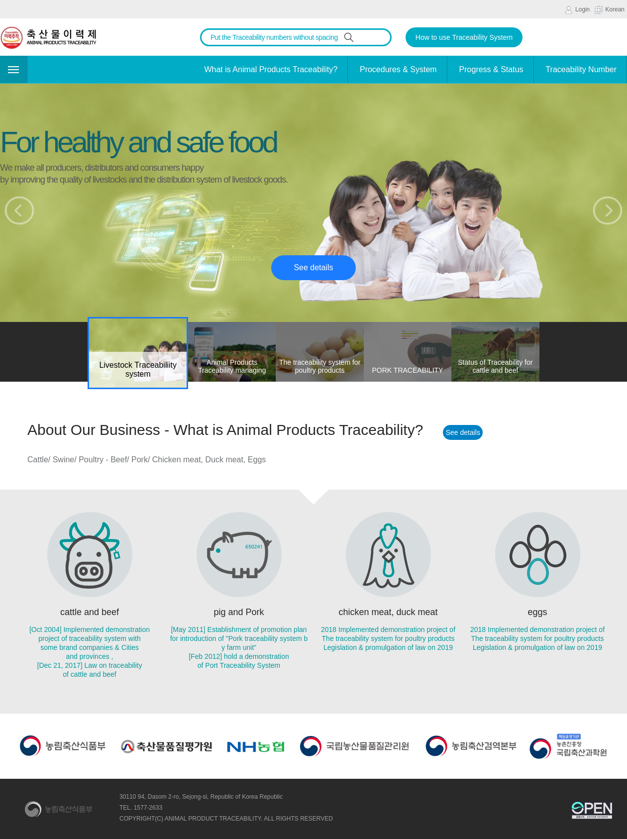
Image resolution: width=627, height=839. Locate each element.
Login (577, 10)
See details (313, 267)
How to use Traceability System (464, 37)
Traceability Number (581, 69)
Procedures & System (398, 69)
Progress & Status (491, 69)
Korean (610, 10)
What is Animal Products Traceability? (270, 69)
